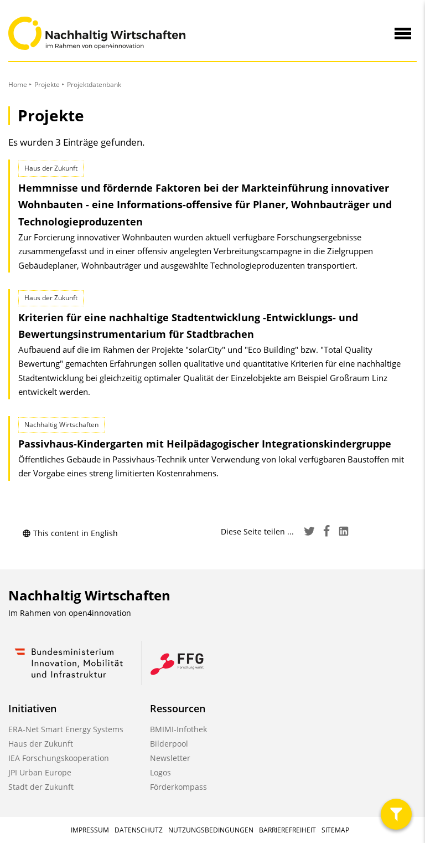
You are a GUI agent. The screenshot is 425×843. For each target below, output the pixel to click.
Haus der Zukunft (40, 743)
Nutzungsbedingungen (210, 830)
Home (17, 84)
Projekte (47, 84)
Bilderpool (169, 743)
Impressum (90, 830)
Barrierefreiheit (287, 830)
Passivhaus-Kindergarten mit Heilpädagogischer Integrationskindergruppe (204, 443)
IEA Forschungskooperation (58, 758)
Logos (160, 772)
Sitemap (335, 830)
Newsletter (170, 758)
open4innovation (100, 613)
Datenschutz (139, 830)
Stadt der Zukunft (41, 787)
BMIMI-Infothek (178, 729)
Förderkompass (178, 787)
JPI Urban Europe (39, 772)
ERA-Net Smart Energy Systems (65, 729)
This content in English (70, 533)
